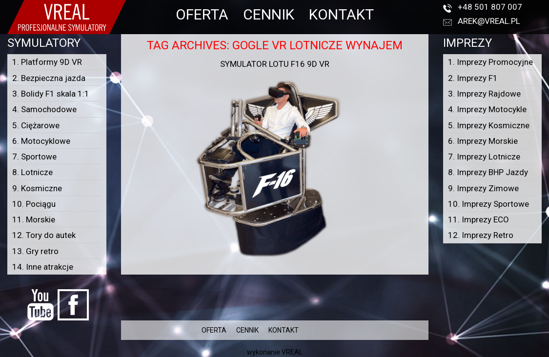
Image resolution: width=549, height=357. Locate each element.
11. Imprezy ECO (478, 219)
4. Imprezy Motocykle (487, 109)
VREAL (292, 352)
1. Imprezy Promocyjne (490, 62)
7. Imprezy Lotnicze (484, 156)
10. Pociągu (34, 204)
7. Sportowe (34, 156)
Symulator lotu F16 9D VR (274, 64)
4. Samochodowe (44, 109)
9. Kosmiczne (37, 188)
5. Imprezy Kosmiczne (488, 125)
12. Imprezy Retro (480, 235)
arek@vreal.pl (489, 21)
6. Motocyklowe (41, 141)
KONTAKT (341, 14)
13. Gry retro (35, 251)
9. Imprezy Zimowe (483, 188)
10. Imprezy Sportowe (488, 204)
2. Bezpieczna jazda (48, 78)
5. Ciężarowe (36, 125)
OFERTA (202, 14)
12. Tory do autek (44, 235)
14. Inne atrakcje (42, 267)
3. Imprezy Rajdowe (484, 94)
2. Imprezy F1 (473, 78)
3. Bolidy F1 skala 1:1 (50, 94)
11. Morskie (33, 219)
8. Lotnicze (32, 172)
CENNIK (268, 14)
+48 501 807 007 (490, 7)
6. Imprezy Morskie (483, 141)
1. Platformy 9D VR (47, 62)
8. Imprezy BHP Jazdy (488, 172)
